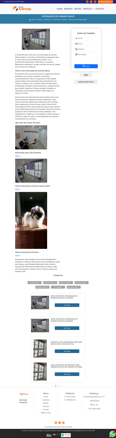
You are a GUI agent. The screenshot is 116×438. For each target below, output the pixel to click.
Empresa (68, 8)
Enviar (87, 66)
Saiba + (18, 156)
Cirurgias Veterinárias (50, 283)
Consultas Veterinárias (82, 283)
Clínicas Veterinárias (66, 283)
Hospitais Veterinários (42, 287)
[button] (55, 386)
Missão (77, 8)
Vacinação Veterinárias (74, 287)
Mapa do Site (46, 413)
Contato (99, 8)
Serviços (87, 8)
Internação (58, 287)
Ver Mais (67, 305)
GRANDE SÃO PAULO (86, 82)
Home (59, 8)
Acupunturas (34, 283)
